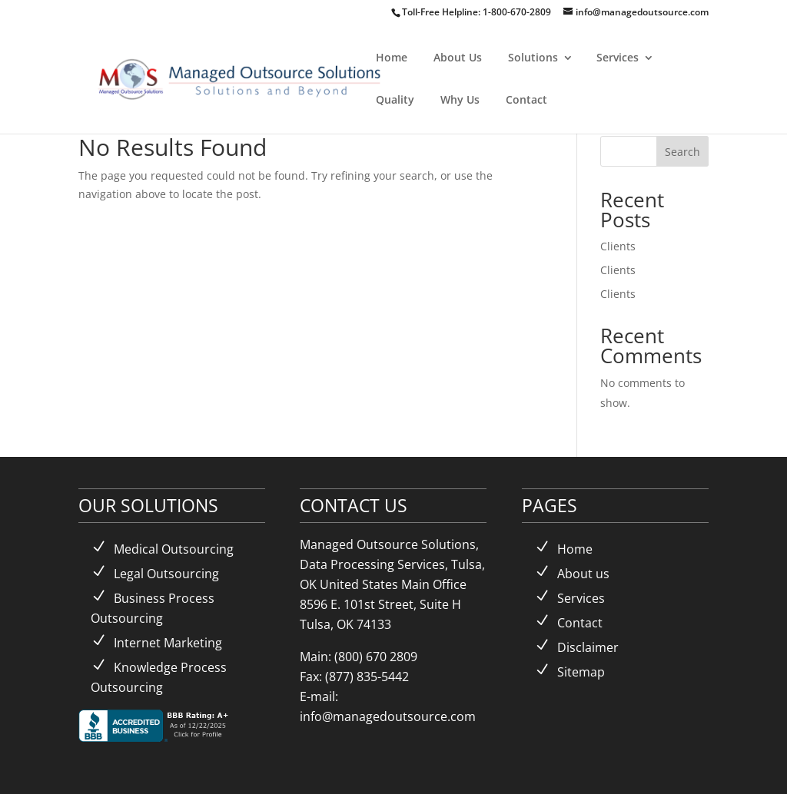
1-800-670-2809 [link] (518, 11)
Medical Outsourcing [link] (174, 549)
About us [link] (583, 573)
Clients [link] (618, 246)
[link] (260, 77)
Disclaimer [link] (588, 647)
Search (682, 151)
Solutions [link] (533, 57)
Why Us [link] (460, 99)
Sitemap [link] (581, 671)
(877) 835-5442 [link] (367, 676)
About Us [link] (457, 57)
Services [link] (617, 57)
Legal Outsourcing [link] (166, 573)
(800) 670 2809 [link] (375, 656)
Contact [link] (526, 99)
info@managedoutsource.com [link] (388, 716)
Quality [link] (395, 99)
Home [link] (391, 57)
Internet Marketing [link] (168, 642)
